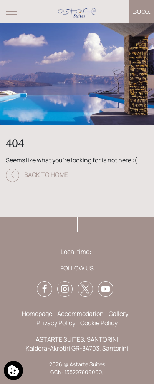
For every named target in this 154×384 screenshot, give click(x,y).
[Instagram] (65, 289)
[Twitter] (85, 289)
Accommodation (80, 313)
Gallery (118, 313)
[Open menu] (11, 11)
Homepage (37, 313)
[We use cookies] (13, 370)
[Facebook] (44, 289)
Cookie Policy (99, 323)
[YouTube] (105, 289)
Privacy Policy (55, 323)
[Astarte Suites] (77, 11)
